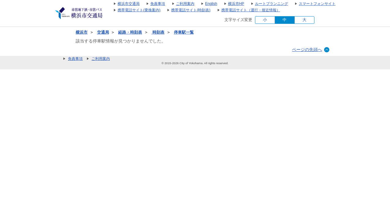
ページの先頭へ (307, 49)
